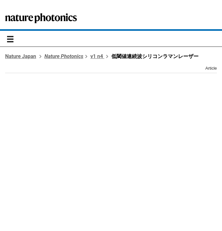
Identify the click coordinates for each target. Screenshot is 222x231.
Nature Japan (20, 56)
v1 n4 (97, 56)
